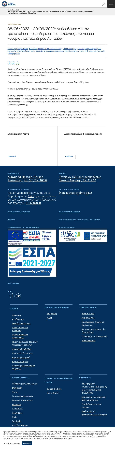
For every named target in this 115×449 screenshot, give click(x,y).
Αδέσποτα (16, 403)
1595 (31, 196)
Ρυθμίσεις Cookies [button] (12, 443)
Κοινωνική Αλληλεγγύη (22, 395)
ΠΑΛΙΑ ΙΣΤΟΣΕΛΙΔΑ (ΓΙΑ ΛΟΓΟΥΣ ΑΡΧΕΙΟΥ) (19, 211)
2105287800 (33, 203)
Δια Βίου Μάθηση (20, 424)
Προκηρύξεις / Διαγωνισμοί (94, 336)
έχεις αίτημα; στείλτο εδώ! (75, 192)
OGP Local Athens (13, 283)
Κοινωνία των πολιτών (22, 399)
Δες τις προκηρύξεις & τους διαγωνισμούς (83, 134)
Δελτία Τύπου (88, 314)
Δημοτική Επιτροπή (21, 356)
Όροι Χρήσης (11, 219)
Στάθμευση (17, 387)
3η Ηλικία (16, 420)
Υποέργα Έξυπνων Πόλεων (66, 227)
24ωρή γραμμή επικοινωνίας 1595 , (94, 385)
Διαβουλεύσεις (89, 341)
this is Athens (53, 389)
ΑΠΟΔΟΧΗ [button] (27, 443)
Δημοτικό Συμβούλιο (21, 348)
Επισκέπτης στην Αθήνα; (18, 134)
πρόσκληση (12, 49)
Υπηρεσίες (52, 314)
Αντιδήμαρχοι (18, 318)
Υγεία (14, 391)
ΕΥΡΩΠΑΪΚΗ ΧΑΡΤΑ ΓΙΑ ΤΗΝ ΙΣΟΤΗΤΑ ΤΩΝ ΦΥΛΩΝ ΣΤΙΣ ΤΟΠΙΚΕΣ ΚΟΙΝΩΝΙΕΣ (79, 219)
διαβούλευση (22, 49)
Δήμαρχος (16, 314)
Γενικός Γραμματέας (21, 322)
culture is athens (54, 385)
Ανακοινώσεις (88, 318)
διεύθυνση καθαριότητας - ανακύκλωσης (45, 49)
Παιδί (14, 416)
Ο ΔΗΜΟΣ (14, 308)
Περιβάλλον (17, 407)
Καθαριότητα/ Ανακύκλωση (24, 382)
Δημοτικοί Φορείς (20, 360)
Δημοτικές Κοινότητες (22, 352)
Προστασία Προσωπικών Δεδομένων (69, 211)
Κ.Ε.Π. (49, 318)
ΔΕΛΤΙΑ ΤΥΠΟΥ (13, 10)
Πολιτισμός (17, 412)
